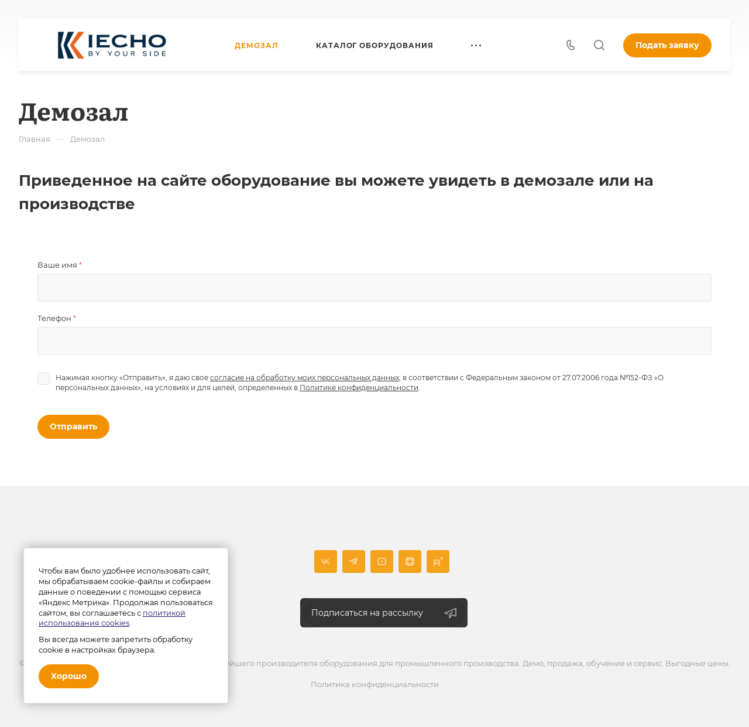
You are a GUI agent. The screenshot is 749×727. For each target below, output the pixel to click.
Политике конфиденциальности (359, 387)
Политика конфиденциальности (375, 684)
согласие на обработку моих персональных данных (304, 377)
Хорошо (69, 676)
